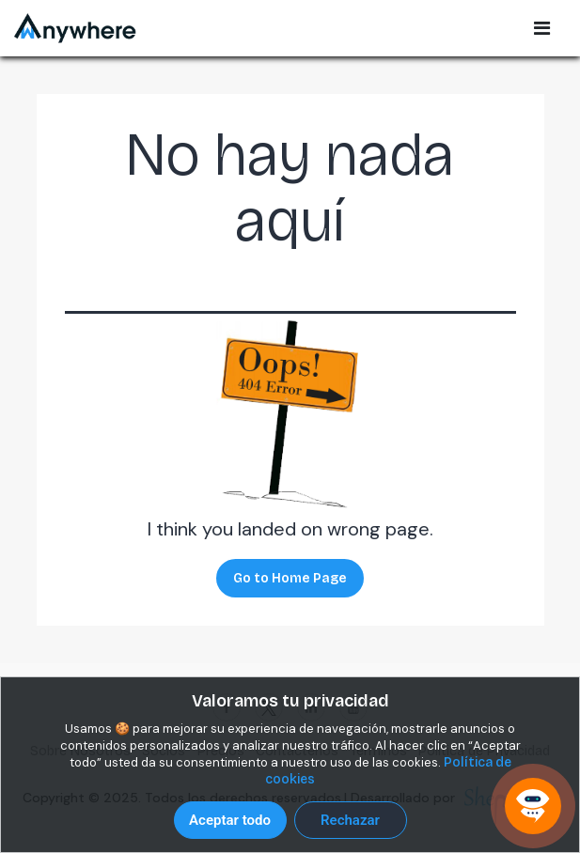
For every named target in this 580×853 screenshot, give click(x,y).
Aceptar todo (230, 820)
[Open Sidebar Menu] (542, 28)
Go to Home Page (290, 578)
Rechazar (350, 820)
